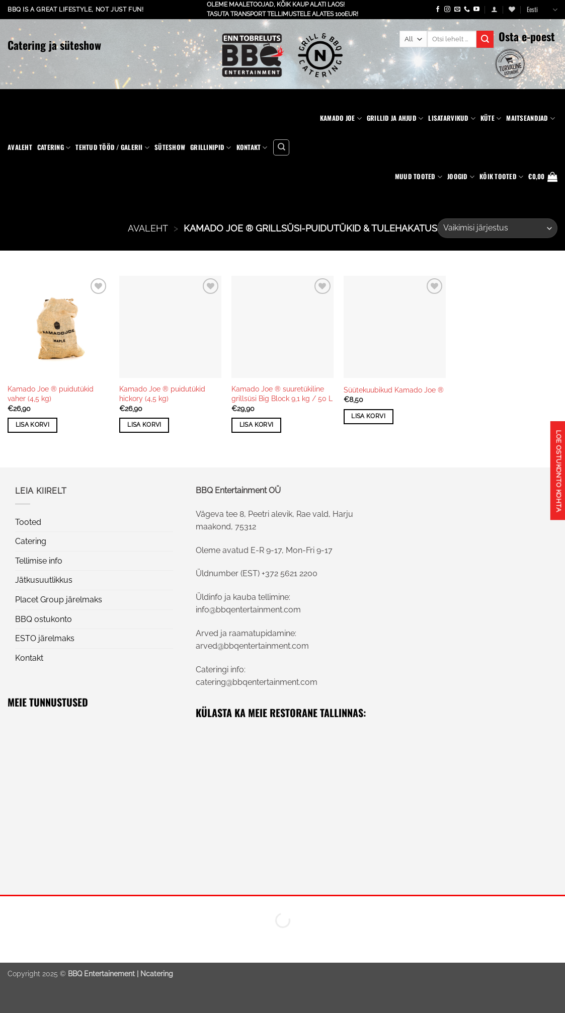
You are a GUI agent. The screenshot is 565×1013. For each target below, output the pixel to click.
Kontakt (252, 147)
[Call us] (467, 9)
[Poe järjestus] (497, 228)
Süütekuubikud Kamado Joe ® (394, 389)
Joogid (460, 177)
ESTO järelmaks (44, 638)
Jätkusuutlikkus (43, 580)
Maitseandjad (530, 118)
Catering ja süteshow (54, 45)
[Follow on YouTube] (476, 9)
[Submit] (485, 39)
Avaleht (20, 147)
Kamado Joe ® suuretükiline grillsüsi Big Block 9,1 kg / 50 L (282, 393)
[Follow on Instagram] (447, 9)
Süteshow (169, 147)
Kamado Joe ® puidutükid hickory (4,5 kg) (162, 393)
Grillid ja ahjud (395, 118)
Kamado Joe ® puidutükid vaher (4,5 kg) (51, 393)
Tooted (28, 522)
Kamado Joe (341, 118)
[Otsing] (281, 147)
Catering (54, 147)
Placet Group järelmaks (58, 599)
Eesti (542, 10)
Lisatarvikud (451, 118)
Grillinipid (210, 147)
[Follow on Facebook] (438, 9)
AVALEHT (148, 228)
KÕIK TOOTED (501, 177)
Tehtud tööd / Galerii (112, 147)
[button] (494, 9)
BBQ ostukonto (43, 619)
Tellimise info (38, 561)
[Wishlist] (512, 9)
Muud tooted (418, 177)
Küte (490, 118)
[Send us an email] (457, 9)
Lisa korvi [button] (32, 424)
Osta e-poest (527, 36)
